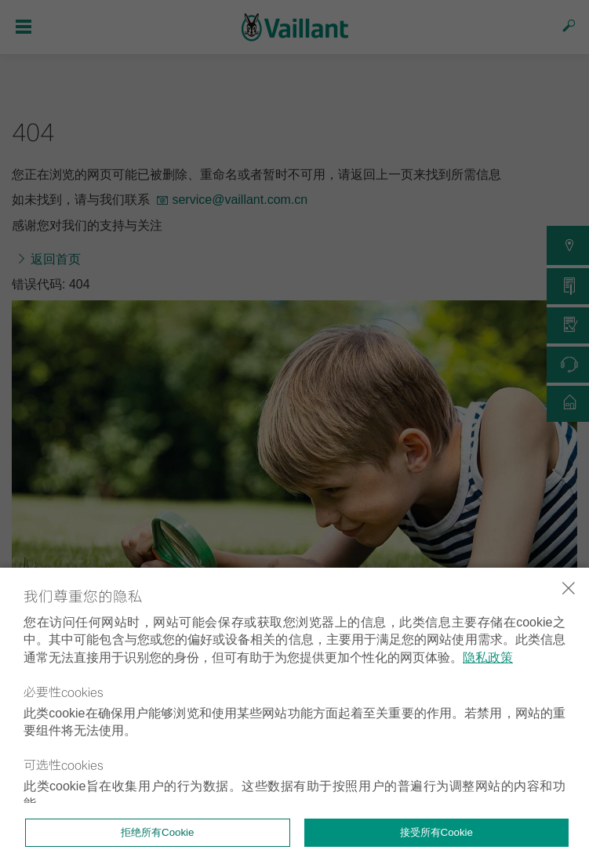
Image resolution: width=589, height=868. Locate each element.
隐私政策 (488, 657)
